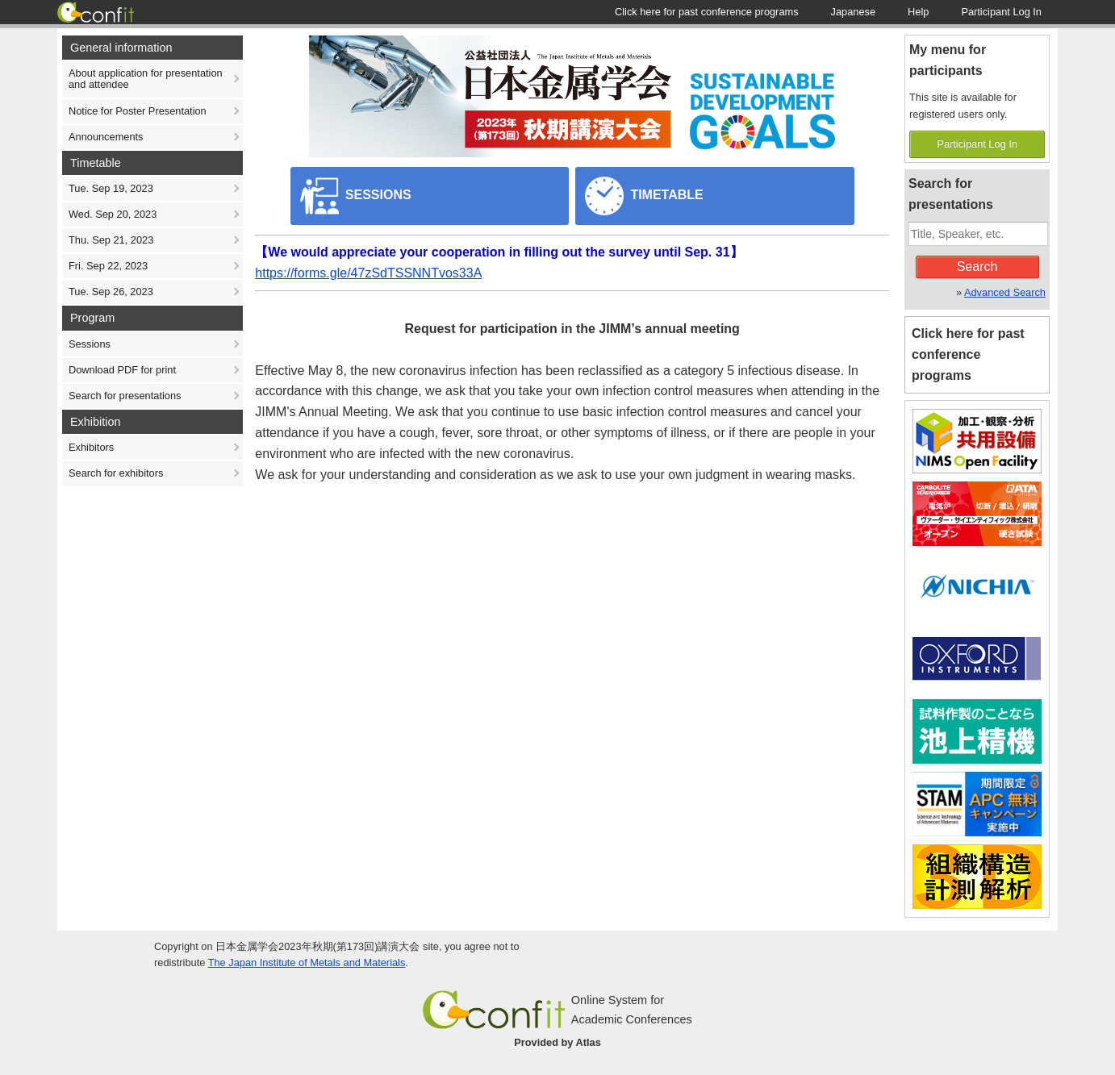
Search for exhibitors (116, 473)
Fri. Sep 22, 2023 (108, 266)
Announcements (106, 137)
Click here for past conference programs (968, 354)
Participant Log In (977, 144)
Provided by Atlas (557, 1042)
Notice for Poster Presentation (138, 111)
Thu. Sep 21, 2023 (111, 240)
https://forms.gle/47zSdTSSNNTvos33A (368, 273)
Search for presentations (125, 396)
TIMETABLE (644, 196)
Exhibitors (91, 447)
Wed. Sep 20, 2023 (113, 214)
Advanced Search (1005, 292)
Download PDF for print (122, 370)
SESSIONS (355, 196)
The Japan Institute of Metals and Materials (307, 962)
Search (977, 266)
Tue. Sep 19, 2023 (111, 188)
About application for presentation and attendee (146, 78)
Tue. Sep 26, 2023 (111, 291)
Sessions (90, 344)
